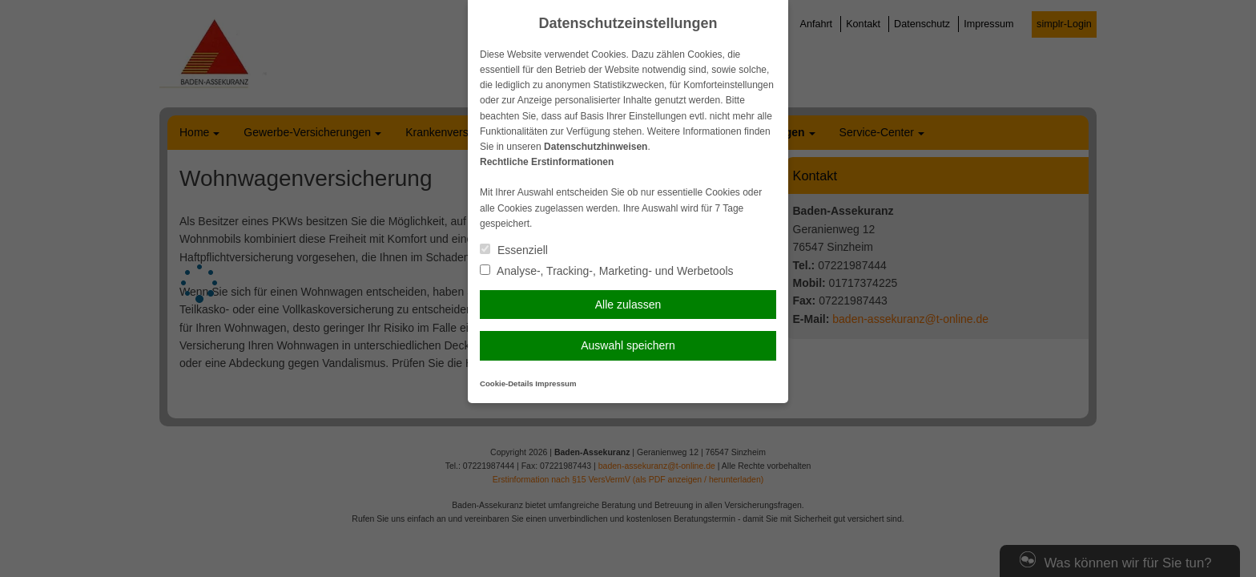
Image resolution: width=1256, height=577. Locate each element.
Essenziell (514, 250)
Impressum (555, 383)
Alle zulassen (628, 304)
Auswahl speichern (628, 345)
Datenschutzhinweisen (595, 146)
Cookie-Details (506, 383)
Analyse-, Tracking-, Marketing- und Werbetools (607, 270)
